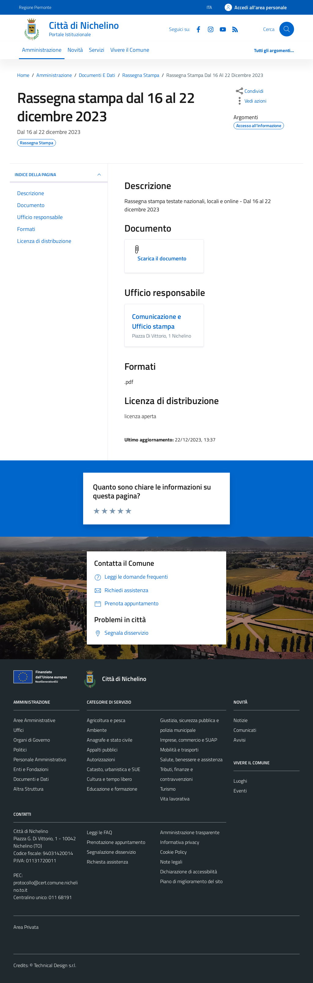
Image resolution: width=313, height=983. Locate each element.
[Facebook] (196, 28)
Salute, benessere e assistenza (191, 759)
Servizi (96, 50)
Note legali (171, 861)
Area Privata (26, 927)
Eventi (240, 790)
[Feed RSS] (232, 28)
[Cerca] (286, 29)
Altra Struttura (28, 788)
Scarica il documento (162, 258)
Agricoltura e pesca (106, 720)
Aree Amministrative (34, 720)
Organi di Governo (31, 739)
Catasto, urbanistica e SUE (113, 769)
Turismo (167, 788)
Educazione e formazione (112, 788)
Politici (20, 749)
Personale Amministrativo (39, 759)
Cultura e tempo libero (109, 779)
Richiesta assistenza (107, 861)
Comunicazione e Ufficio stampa (156, 321)
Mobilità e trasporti (179, 749)
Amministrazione (41, 50)
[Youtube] (220, 28)
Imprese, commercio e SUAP (188, 739)
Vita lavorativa (175, 798)
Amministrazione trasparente (189, 832)
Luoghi (240, 781)
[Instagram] (208, 28)
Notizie (241, 720)
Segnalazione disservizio (111, 852)
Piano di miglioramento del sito (191, 881)
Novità (75, 50)
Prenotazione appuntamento (116, 842)
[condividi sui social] (249, 91)
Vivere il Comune (129, 50)
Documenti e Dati (31, 779)
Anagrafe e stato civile (109, 739)
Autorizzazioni (101, 759)
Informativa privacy (179, 842)
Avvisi (239, 739)
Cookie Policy (173, 852)
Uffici (18, 730)
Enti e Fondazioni (30, 769)
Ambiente (97, 730)
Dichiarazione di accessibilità (188, 871)
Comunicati (245, 730)
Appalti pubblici (102, 749)
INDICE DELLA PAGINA (59, 174)
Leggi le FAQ (99, 832)
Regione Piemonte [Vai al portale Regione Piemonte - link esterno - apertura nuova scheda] (35, 7)
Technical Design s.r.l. (55, 965)
